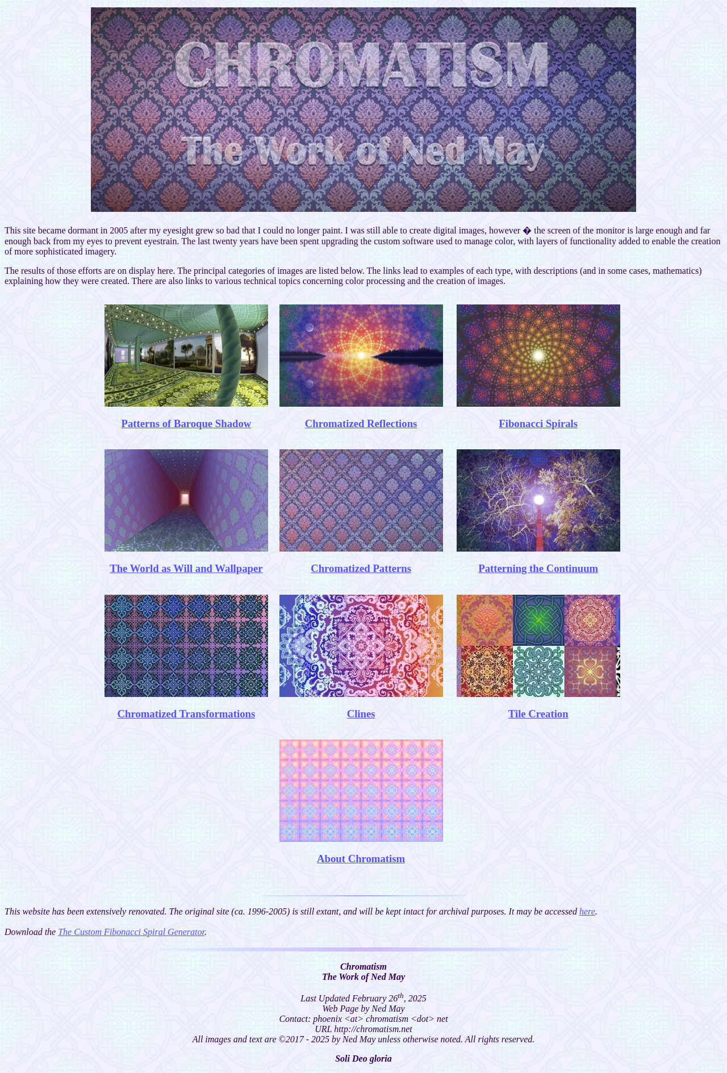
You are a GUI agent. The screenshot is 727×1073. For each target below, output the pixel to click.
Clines (361, 714)
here (587, 911)
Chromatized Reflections (361, 423)
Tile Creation (538, 714)
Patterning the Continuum (538, 568)
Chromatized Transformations (187, 714)
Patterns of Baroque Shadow (186, 423)
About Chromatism (361, 859)
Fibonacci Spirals (538, 423)
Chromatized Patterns (361, 568)
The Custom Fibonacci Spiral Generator (131, 932)
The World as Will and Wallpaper (186, 568)
